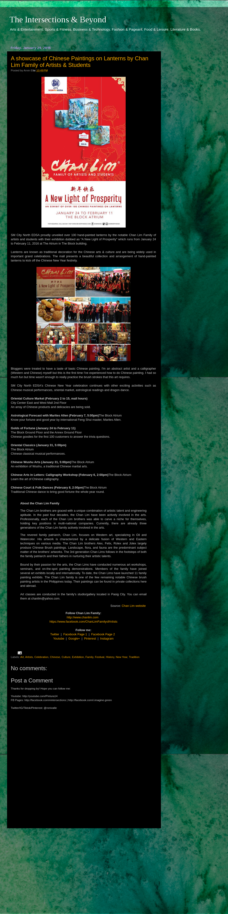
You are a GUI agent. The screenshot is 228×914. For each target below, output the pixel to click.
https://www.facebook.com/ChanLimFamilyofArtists (83, 621)
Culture (66, 656)
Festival (99, 656)
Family (89, 656)
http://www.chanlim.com (82, 617)
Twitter (54, 634)
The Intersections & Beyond (57, 19)
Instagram (107, 638)
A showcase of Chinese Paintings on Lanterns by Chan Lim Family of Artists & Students (79, 61)
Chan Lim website (134, 606)
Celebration (41, 656)
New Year (121, 656)
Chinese (55, 656)
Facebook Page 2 (103, 634)
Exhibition (78, 656)
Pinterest (90, 638)
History (110, 656)
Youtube (58, 638)
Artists (29, 656)
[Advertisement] (83, 867)
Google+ (74, 638)
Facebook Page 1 (75, 634)
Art (22, 656)
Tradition (134, 656)
